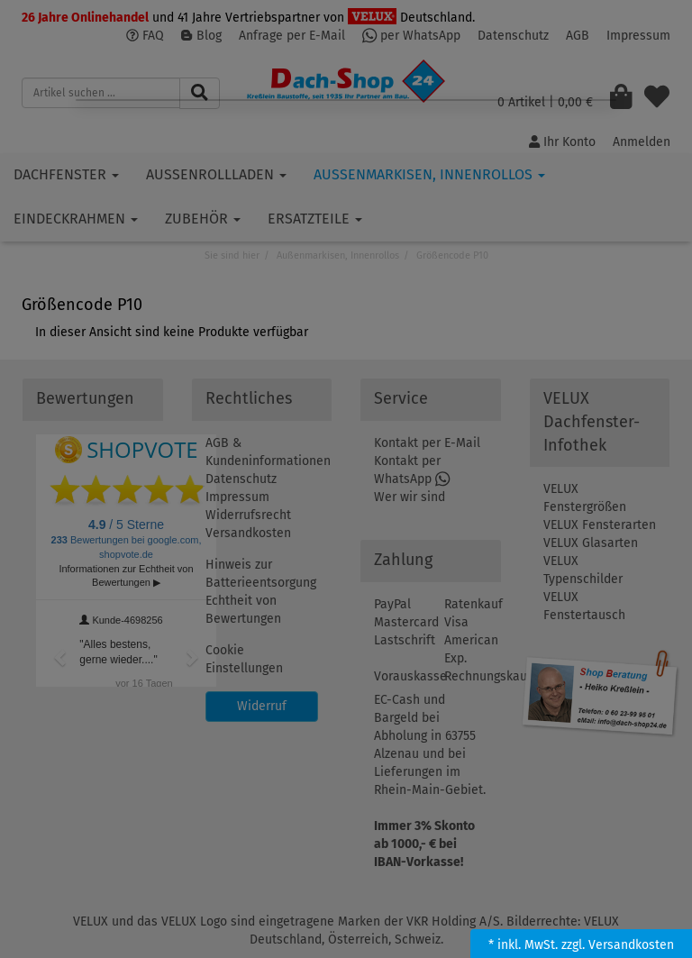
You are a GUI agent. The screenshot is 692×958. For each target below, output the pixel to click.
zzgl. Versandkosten (617, 945)
